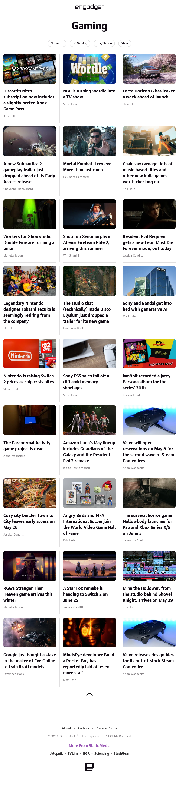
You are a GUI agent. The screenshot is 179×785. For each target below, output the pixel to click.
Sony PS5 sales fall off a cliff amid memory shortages (86, 382)
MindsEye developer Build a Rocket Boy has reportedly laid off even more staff (88, 664)
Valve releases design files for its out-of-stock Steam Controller (148, 661)
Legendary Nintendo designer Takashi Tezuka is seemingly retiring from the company (29, 312)
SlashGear (121, 753)
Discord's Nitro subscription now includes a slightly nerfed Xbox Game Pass (28, 100)
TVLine (73, 753)
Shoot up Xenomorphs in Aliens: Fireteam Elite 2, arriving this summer (87, 243)
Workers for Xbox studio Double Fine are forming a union (28, 243)
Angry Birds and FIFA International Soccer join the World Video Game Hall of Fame (89, 525)
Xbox (124, 43)
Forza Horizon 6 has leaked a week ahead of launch (149, 94)
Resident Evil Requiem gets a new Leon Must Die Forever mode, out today (148, 243)
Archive (83, 728)
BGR (86, 753)
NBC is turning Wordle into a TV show (89, 94)
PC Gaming (80, 43)
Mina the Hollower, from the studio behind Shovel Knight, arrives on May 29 (148, 594)
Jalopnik (56, 753)
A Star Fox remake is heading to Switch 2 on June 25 (85, 594)
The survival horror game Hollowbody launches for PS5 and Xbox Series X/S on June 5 (147, 525)
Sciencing (101, 753)
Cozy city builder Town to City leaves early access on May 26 (29, 522)
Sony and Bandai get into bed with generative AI (147, 306)
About (66, 728)
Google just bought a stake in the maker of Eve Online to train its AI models (29, 661)
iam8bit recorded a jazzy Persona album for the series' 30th (146, 382)
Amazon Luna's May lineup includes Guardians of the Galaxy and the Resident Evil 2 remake (89, 452)
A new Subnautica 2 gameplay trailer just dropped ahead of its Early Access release (29, 173)
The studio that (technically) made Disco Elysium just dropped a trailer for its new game (87, 312)
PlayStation (104, 43)
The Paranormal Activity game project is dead (27, 446)
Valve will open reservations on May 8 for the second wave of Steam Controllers (148, 452)
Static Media (68, 736)
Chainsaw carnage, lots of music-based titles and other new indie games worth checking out (148, 173)
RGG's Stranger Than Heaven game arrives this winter (27, 594)
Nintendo (57, 43)
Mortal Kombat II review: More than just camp (87, 167)
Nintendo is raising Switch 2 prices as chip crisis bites (28, 379)
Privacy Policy (106, 728)
